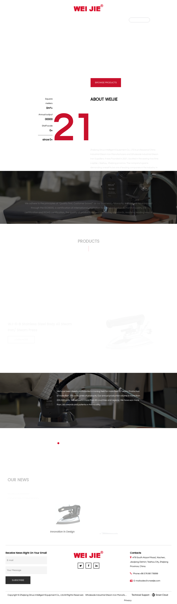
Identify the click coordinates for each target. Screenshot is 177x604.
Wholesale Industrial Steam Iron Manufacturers (108, 595)
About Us (32, 16)
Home (17, 16)
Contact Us (78, 16)
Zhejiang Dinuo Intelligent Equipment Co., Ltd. (42, 595)
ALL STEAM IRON (111, 32)
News (62, 16)
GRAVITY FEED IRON (68, 32)
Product (48, 16)
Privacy (128, 600)
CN (156, 19)
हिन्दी (161, 19)
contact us (71, 82)
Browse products (106, 82)
